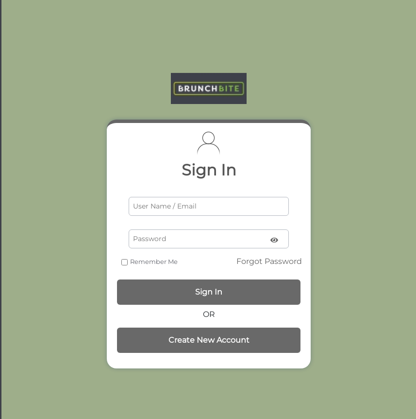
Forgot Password (269, 261)
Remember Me (154, 261)
